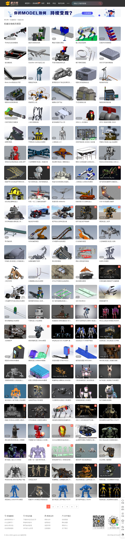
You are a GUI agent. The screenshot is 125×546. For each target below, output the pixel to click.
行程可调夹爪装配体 (11, 122)
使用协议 (47, 522)
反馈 (122, 529)
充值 (122, 516)
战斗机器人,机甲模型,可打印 (61, 499)
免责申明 (47, 525)
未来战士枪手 (32, 479)
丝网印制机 (8, 142)
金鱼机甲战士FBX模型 (35, 400)
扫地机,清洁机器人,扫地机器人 (15, 261)
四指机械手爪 (103, 301)
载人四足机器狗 (81, 43)
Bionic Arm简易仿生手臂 (13, 82)
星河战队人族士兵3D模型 (13, 460)
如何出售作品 (9, 525)
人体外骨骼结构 (33, 122)
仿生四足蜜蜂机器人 (11, 201)
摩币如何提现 (27, 525)
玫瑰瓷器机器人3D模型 (83, 400)
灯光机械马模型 (81, 241)
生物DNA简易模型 (105, 43)
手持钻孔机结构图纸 (11, 43)
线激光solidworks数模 (12, 360)
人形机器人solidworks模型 (84, 182)
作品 (54, 3)
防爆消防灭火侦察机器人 (84, 201)
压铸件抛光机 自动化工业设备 (85, 142)
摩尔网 (6, 20)
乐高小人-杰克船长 (82, 122)
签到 (122, 509)
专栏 (42, 3)
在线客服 (65, 519)
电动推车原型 (103, 82)
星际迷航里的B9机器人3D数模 (14, 440)
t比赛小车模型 (104, 261)
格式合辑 (61, 3)
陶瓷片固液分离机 (58, 43)
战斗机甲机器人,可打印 (83, 499)
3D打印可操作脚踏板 (106, 62)
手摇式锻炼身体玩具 (58, 62)
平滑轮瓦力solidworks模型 (36, 142)
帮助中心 (65, 525)
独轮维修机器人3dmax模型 (37, 340)
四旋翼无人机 (32, 102)
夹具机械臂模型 (33, 241)
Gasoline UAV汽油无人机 (36, 62)
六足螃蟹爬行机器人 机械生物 (38, 162)
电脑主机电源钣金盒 (82, 82)
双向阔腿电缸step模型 (12, 321)
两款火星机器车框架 (82, 261)
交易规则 (47, 528)
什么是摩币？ (9, 522)
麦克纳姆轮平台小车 (58, 122)
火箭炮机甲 (8, 340)
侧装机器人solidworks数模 (36, 360)
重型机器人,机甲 (104, 221)
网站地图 (65, 522)
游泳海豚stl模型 (81, 281)
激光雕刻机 (8, 62)
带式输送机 (8, 241)
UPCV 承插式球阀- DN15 (107, 122)
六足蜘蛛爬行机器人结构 (107, 241)
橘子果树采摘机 (81, 62)
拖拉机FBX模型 (33, 221)
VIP (123, 523)
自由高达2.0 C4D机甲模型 (84, 340)
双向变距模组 (56, 261)
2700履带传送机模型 (59, 241)
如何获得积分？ (10, 519)
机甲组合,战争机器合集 (59, 221)
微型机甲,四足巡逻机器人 (84, 460)
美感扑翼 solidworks (58, 201)
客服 (122, 503)
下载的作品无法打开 (29, 519)
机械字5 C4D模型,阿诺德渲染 (38, 499)
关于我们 (65, 528)
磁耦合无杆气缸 (57, 102)
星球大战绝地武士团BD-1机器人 (86, 321)
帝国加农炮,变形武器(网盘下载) (15, 479)
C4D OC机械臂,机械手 (106, 201)
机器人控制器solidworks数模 (37, 380)
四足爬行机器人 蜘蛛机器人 (61, 162)
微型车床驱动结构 (34, 43)
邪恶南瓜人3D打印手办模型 (14, 499)
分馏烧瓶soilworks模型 (35, 281)
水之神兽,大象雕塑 (105, 460)
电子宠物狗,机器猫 (105, 400)
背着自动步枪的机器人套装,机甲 (15, 162)
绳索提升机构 (32, 82)
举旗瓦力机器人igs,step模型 (108, 142)
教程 (48, 3)
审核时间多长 (27, 522)
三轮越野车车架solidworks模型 (15, 301)
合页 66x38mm (80, 301)
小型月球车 (8, 281)
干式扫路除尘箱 (81, 102)
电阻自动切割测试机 (11, 102)
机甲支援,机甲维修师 (82, 221)
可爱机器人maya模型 (35, 321)
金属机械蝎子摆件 (34, 261)
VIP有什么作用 (28, 528)
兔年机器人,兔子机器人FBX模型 (15, 400)
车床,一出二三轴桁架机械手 (37, 201)
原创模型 (36, 3)
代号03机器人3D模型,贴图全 (37, 420)
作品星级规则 (9, 528)
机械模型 (13, 20)
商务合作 (47, 519)
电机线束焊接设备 (105, 102)
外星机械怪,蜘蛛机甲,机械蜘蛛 (109, 281)
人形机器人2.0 (56, 142)
